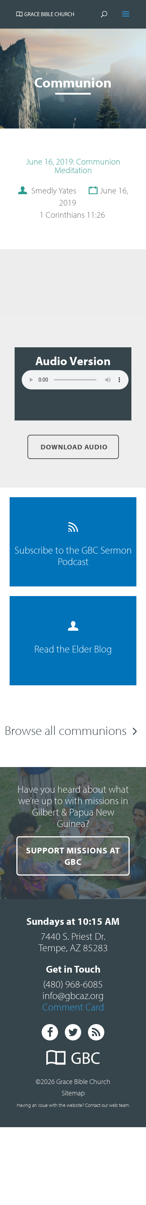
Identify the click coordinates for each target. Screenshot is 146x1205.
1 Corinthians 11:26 (72, 214)
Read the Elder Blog (73, 638)
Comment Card (73, 1027)
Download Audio (73, 446)
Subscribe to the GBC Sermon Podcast (73, 545)
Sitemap (73, 1113)
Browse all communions (65, 730)
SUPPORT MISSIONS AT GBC (73, 863)
